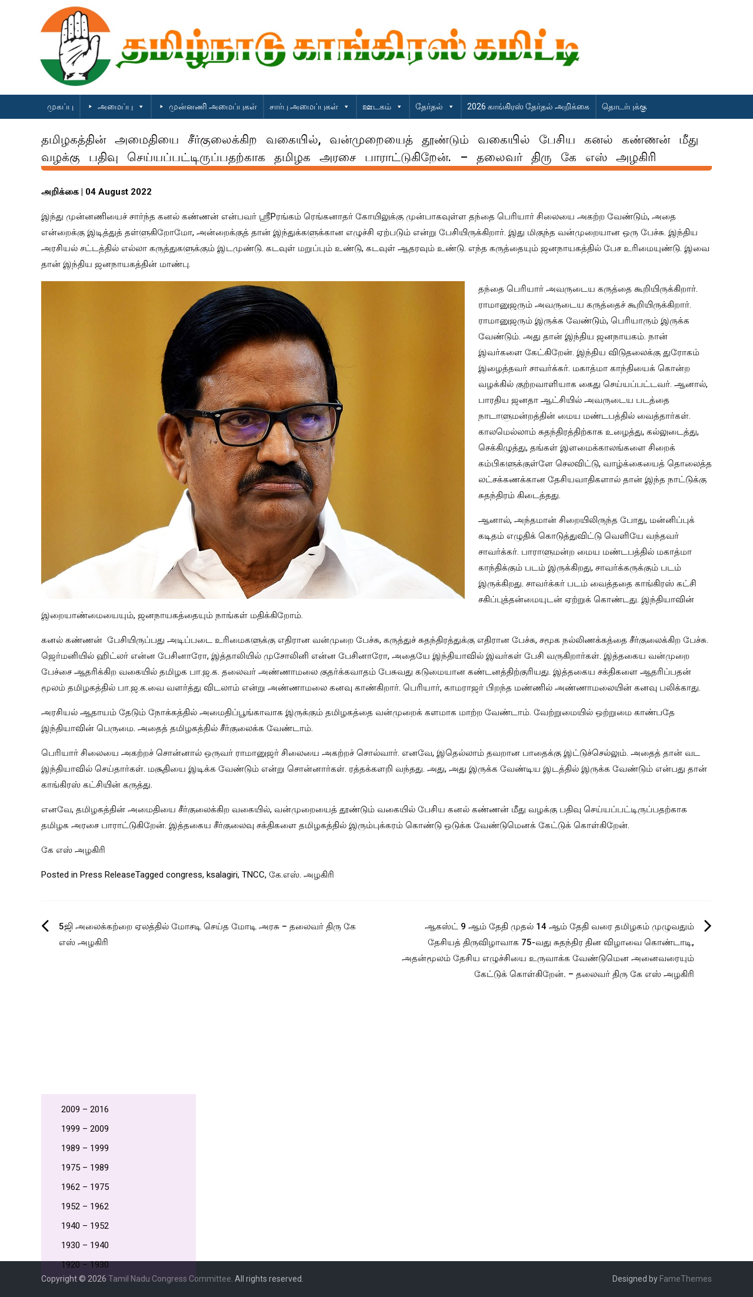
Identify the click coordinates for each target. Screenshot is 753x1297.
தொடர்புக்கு (624, 106)
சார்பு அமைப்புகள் (309, 106)
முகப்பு (60, 106)
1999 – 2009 (85, 1128)
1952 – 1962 (85, 1206)
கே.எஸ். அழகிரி (301, 874)
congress (184, 874)
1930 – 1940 (85, 1245)
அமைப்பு (121, 106)
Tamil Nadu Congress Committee (169, 1278)
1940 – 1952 (85, 1226)
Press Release (107, 874)
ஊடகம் (382, 106)
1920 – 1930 (85, 1264)
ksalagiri (222, 874)
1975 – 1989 (85, 1167)
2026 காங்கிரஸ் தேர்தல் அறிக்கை (528, 106)
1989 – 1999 (85, 1148)
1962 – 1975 (85, 1187)
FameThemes (685, 1278)
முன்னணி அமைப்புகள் (213, 106)
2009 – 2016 (85, 1109)
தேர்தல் (435, 106)
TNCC (253, 874)
